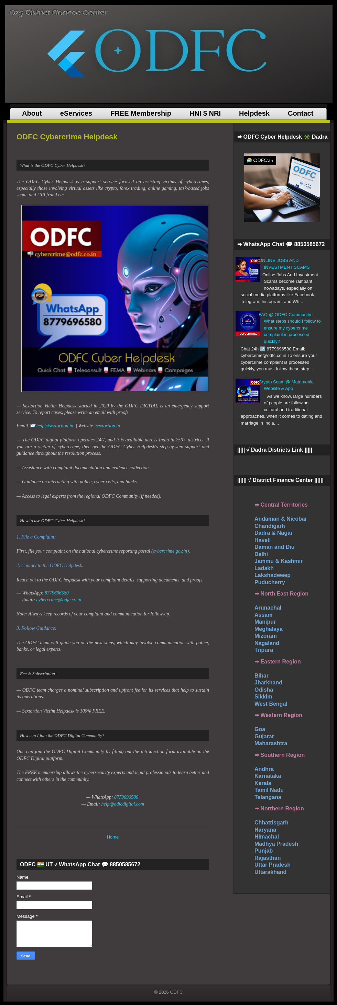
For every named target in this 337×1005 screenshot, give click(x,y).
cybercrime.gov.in (170, 551)
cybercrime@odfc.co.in (58, 599)
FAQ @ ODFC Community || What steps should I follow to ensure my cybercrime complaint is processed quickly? (289, 328)
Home (113, 837)
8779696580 (57, 593)
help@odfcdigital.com (122, 804)
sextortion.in (108, 425)
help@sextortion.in (54, 425)
